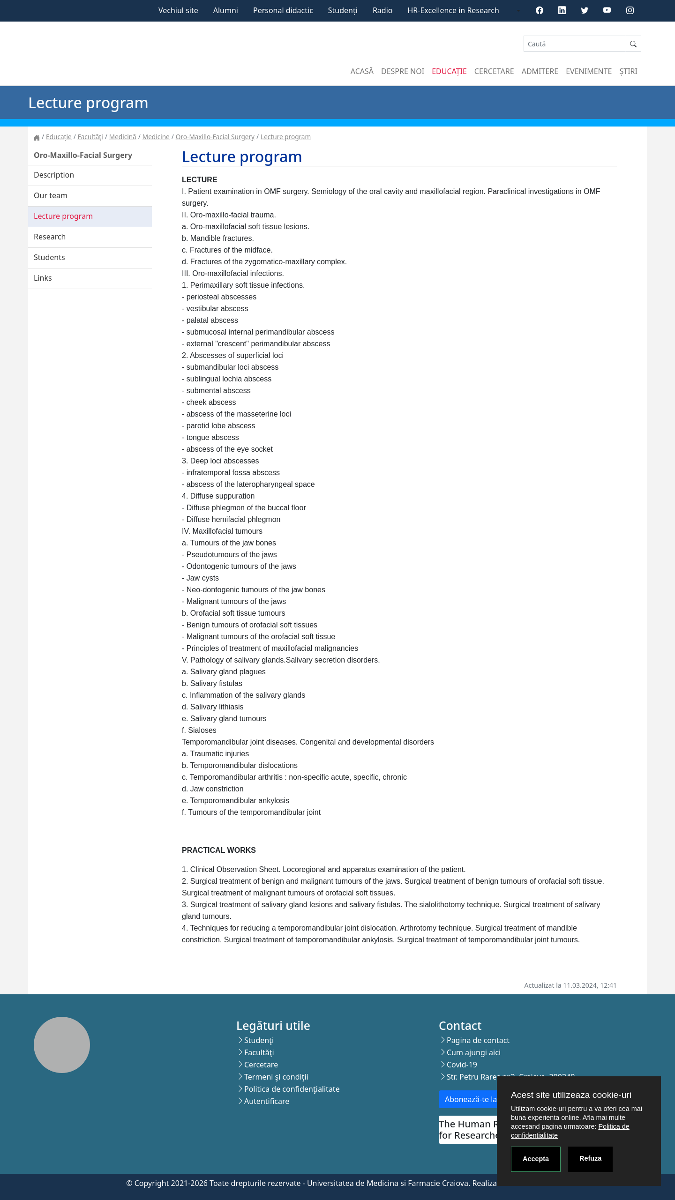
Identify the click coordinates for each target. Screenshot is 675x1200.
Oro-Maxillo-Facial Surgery (215, 136)
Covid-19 (462, 1064)
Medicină (122, 136)
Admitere (540, 71)
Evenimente (589, 71)
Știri (629, 71)
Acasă (362, 71)
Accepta (536, 1159)
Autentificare (266, 1101)
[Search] (575, 44)
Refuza (590, 1158)
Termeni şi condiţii (276, 1077)
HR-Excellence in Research (453, 10)
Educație (449, 71)
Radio (383, 10)
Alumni (225, 10)
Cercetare (494, 71)
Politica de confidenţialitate (292, 1089)
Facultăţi (90, 136)
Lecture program (286, 136)
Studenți (343, 10)
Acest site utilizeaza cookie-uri (571, 1094)
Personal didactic (283, 10)
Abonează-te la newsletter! (491, 1099)
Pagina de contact (478, 1040)
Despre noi (402, 71)
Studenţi (259, 1040)
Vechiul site (178, 10)
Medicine (156, 136)
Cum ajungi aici (474, 1052)
